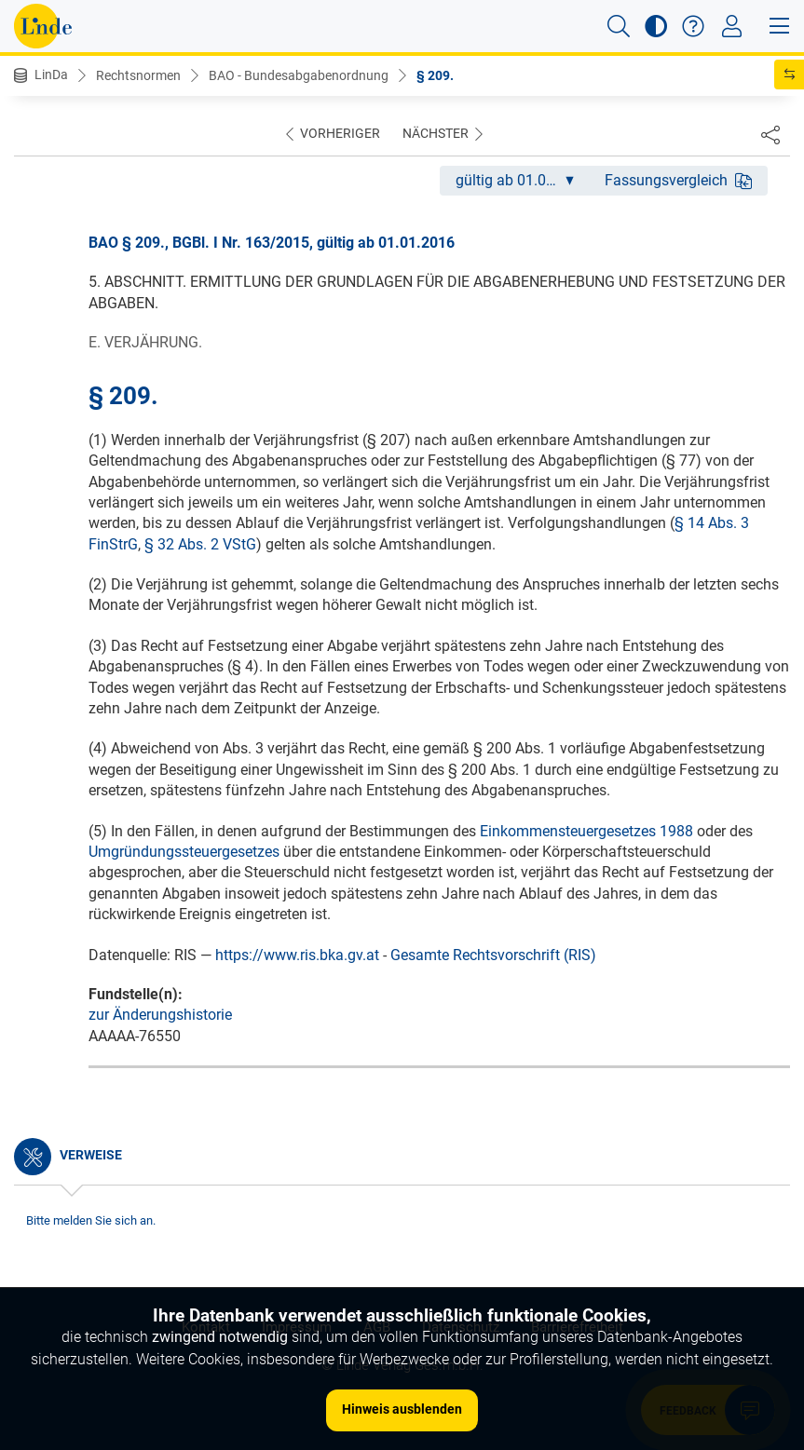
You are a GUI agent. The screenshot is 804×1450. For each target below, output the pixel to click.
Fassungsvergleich (678, 180)
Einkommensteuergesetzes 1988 (586, 831)
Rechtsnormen (138, 75)
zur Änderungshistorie (160, 1014)
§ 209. (435, 75)
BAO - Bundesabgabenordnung (298, 75)
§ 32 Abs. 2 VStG (200, 544)
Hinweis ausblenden (402, 1409)
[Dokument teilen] (770, 134)
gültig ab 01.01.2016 (522, 180)
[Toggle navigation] (732, 26)
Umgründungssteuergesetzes (184, 852)
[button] (618, 26)
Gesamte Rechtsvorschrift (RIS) (493, 955)
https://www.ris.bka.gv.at (297, 955)
